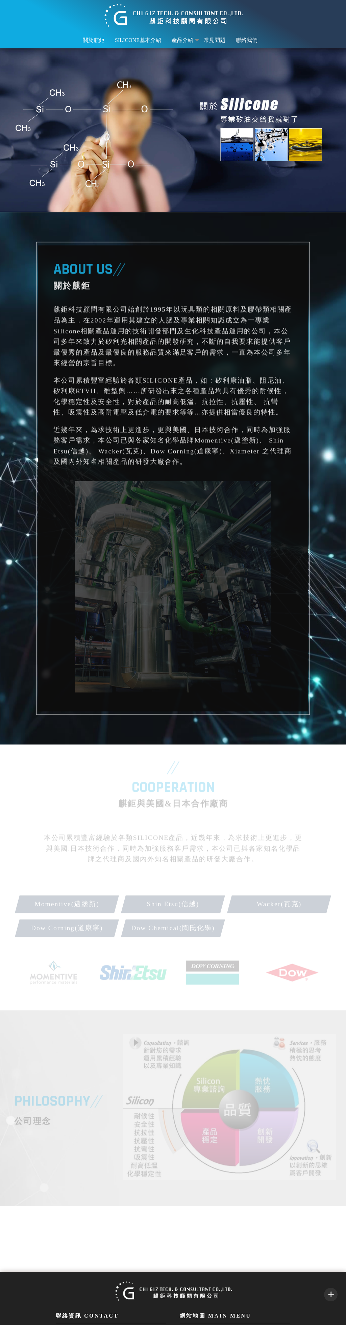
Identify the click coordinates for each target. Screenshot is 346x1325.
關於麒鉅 (93, 40)
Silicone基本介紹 (138, 40)
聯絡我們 (246, 40)
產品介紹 (182, 40)
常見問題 (214, 40)
